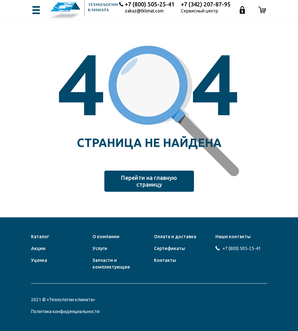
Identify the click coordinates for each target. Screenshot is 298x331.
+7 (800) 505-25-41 (149, 4)
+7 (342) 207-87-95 (205, 4)
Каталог (40, 236)
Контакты (165, 260)
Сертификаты (169, 248)
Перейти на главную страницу (149, 181)
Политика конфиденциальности (65, 311)
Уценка (39, 260)
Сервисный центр (199, 11)
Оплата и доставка (175, 236)
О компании (106, 236)
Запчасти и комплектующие (111, 264)
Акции (38, 248)
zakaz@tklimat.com (144, 11)
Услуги (100, 248)
